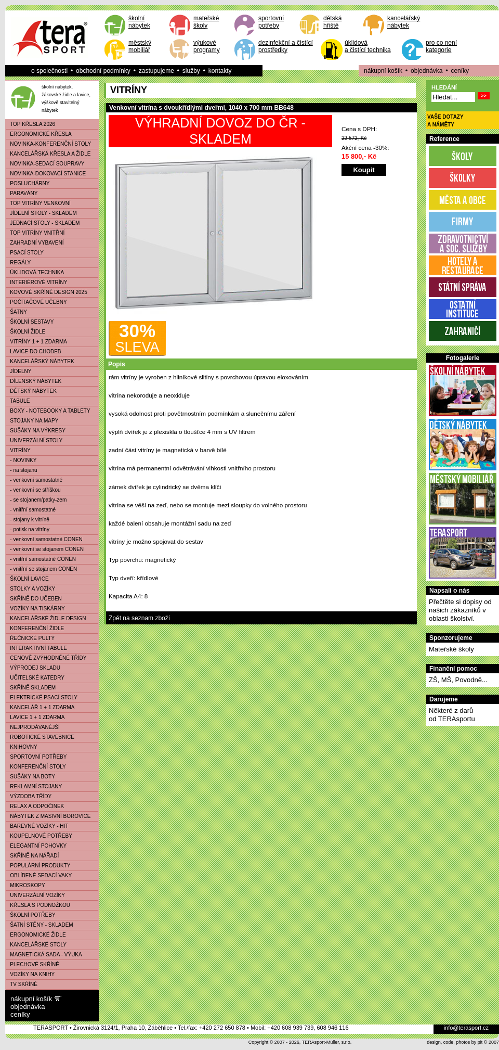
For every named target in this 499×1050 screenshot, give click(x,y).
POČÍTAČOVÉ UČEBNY (36, 302)
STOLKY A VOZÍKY (30, 589)
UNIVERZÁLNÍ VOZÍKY (35, 895)
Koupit (363, 170)
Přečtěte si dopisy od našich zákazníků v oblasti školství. (460, 610)
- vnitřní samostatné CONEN (41, 559)
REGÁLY (18, 262)
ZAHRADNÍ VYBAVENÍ (35, 243)
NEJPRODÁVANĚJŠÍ (33, 727)
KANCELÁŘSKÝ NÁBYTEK (40, 361)
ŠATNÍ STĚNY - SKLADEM (39, 925)
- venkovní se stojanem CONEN (45, 549)
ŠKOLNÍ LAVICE (27, 579)
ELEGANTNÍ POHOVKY (36, 846)
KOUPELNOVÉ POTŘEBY (39, 836)
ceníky (460, 70)
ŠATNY (16, 312)
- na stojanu (21, 470)
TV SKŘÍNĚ (21, 984)
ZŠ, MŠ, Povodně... (458, 680)
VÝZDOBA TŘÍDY (28, 796)
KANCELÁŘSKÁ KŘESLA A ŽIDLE (48, 154)
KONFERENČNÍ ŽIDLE (35, 628)
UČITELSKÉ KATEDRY (35, 678)
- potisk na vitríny (27, 529)
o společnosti (49, 70)
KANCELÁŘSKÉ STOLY (36, 944)
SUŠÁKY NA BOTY (30, 776)
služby (191, 70)
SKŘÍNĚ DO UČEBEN (34, 598)
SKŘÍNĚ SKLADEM (31, 687)
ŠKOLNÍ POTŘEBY (31, 915)
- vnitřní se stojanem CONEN (41, 569)
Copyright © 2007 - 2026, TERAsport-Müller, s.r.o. (300, 1042)
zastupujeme (156, 70)
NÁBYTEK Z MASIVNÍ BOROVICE (48, 816)
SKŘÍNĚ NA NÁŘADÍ (32, 856)
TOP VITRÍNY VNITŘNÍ (35, 233)
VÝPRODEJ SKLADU (33, 668)
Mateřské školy (451, 649)
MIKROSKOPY (25, 885)
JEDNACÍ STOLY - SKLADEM (43, 223)
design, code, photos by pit (454, 1042)
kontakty (220, 70)
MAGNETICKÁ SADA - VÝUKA (44, 954)
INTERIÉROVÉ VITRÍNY (36, 282)
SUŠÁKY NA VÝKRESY (35, 430)
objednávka (426, 70)
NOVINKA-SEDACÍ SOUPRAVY (45, 164)
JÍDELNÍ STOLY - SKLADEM (41, 213)
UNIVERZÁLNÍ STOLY (34, 440)
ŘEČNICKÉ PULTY (30, 638)
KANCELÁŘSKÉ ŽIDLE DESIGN (46, 618)
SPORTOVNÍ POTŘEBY (36, 757)
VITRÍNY (18, 450)
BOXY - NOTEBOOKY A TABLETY (48, 411)
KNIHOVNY (21, 747)
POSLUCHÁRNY (27, 183)
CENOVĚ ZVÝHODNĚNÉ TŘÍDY (46, 658)
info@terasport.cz (466, 1028)
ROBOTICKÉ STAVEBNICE (40, 737)
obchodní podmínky (103, 70)
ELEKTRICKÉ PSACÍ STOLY (41, 697)
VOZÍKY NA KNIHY (30, 974)
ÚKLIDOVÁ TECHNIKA (35, 272)
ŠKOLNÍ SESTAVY (30, 322)
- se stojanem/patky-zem (36, 500)
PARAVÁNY (21, 193)
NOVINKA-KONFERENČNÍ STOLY (48, 144)
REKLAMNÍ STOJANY (34, 786)
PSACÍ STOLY (25, 252)
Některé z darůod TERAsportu (452, 715)
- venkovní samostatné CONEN (44, 539)
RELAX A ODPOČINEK (35, 806)
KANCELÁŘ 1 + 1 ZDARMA (40, 707)
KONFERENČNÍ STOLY (36, 767)
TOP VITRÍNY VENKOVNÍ (38, 203)
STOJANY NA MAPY (32, 421)
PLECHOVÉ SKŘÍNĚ (32, 964)
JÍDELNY (18, 371)
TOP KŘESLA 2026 (30, 124)
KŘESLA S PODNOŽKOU (38, 905)
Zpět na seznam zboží (139, 618)
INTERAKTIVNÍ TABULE (36, 648)
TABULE (18, 401)
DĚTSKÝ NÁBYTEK (31, 391)
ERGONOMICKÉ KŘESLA (39, 134)
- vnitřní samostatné (31, 510)
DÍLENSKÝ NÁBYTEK (33, 381)
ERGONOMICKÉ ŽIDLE (36, 935)
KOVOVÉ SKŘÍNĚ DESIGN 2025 (46, 292)
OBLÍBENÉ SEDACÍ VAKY (39, 875)
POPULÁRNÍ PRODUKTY (38, 865)
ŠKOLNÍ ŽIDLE (25, 332)
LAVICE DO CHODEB (33, 351)
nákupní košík (383, 70)
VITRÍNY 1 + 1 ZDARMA (36, 341)
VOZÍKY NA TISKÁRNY (35, 608)
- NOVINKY (21, 460)
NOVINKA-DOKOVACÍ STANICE (46, 173)
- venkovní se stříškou (33, 490)
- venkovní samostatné (34, 480)
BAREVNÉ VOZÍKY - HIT (37, 826)
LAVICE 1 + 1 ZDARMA (35, 717)
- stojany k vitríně (27, 519)
